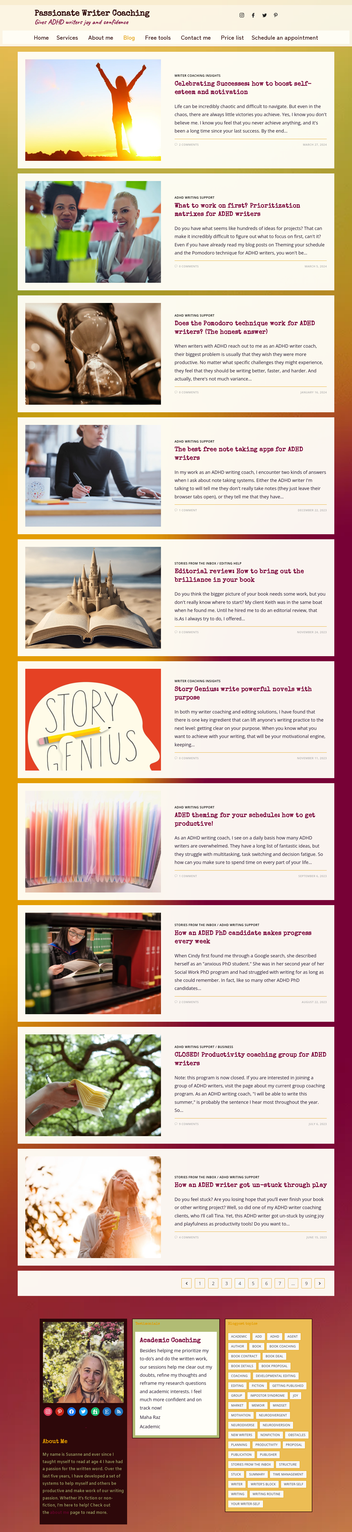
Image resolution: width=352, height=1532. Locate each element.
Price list (232, 37)
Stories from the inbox (195, 563)
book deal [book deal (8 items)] (274, 1356)
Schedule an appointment (284, 37)
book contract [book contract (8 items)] (244, 1356)
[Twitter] (263, 15)
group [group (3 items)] (236, 1395)
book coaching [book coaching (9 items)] (283, 1346)
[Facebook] (251, 15)
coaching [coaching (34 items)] (239, 1376)
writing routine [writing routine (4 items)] (266, 1494)
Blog (129, 37)
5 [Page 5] (253, 1283)
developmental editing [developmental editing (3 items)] (276, 1376)
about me (59, 1512)
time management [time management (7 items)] (288, 1474)
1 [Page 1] (200, 1283)
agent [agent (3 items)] (293, 1336)
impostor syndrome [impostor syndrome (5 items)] (267, 1395)
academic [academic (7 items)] (239, 1336)
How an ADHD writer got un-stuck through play (251, 1186)
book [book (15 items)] (256, 1346)
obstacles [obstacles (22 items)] (297, 1435)
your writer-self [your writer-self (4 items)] (245, 1504)
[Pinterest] (274, 15)
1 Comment (188, 510)
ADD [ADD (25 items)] (258, 1336)
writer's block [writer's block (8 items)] (263, 1484)
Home (41, 37)
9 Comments (189, 1124)
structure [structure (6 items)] (288, 1464)
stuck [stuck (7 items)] (236, 1474)
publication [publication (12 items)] (241, 1454)
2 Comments (189, 144)
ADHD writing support (195, 197)
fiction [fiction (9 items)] (258, 1386)
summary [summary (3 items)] (257, 1474)
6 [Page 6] (266, 1283)
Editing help (230, 563)
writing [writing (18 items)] (237, 1494)
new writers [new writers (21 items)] (241, 1435)
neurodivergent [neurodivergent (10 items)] (273, 1415)
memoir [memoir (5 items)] (258, 1405)
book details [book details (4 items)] (242, 1366)
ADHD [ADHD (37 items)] (274, 1336)
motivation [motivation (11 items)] (241, 1415)
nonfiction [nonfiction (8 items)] (270, 1435)
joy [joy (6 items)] (295, 1395)
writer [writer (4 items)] (237, 1484)
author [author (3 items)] (237, 1346)
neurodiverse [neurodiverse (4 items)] (243, 1425)
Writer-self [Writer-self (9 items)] (293, 1484)
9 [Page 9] (306, 1283)
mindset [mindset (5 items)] (280, 1405)
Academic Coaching (170, 1341)
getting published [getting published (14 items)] (288, 1386)
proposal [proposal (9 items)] (294, 1445)
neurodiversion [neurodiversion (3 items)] (276, 1425)
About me (100, 37)
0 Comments (189, 266)
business (225, 1047)
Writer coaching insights (198, 75)
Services (67, 37)
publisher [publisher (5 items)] (268, 1454)
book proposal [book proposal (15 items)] (275, 1366)
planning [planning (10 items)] (239, 1445)
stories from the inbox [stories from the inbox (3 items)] (251, 1464)
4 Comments (189, 1237)
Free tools (158, 37)
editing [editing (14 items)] (237, 1386)
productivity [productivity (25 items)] (266, 1445)
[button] (68, 37)
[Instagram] (240, 15)
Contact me (196, 37)
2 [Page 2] (213, 1283)
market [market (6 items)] (237, 1405)
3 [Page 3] (226, 1283)
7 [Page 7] (279, 1283)
